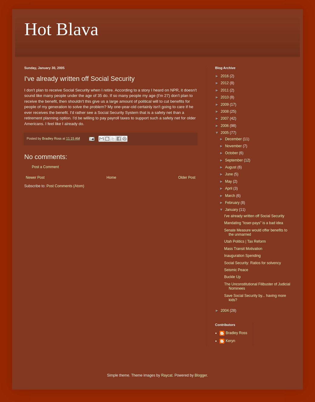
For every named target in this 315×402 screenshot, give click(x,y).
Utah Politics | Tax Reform (245, 241)
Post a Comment (45, 167)
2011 (225, 90)
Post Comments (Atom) (65, 186)
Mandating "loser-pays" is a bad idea (253, 223)
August (231, 167)
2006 (225, 126)
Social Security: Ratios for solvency (252, 263)
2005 (225, 133)
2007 (225, 118)
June (229, 174)
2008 (225, 111)
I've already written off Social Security (254, 216)
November (234, 146)
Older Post (186, 177)
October (232, 153)
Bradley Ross (236, 333)
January (232, 210)
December (234, 139)
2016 (225, 76)
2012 (225, 83)
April (229, 188)
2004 (225, 310)
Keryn (230, 341)
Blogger (201, 375)
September (234, 160)
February (232, 203)
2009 (225, 104)
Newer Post (35, 177)
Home (111, 177)
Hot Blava (61, 29)
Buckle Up (232, 277)
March (230, 196)
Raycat (166, 375)
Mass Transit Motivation (243, 249)
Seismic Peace (236, 270)
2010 (225, 97)
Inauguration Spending (242, 256)
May (229, 181)
